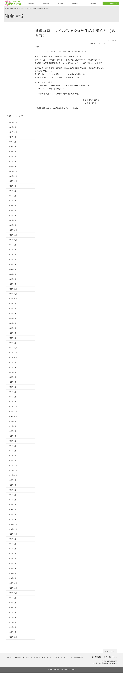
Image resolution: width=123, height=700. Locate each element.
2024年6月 (13, 148)
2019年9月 (13, 437)
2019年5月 (13, 458)
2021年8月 (13, 318)
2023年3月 (13, 220)
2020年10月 (13, 370)
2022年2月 (13, 288)
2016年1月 (13, 659)
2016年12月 (13, 607)
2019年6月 (13, 453)
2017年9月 (13, 561)
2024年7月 (13, 143)
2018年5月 (13, 520)
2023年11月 (13, 179)
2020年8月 (13, 380)
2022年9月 (13, 251)
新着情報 (31, 3)
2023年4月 (13, 215)
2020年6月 (13, 391)
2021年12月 (13, 298)
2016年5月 (13, 644)
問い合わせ (65, 684)
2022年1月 (13, 293)
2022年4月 (13, 277)
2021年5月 (13, 334)
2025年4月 (13, 127)
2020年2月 (13, 411)
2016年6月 (13, 638)
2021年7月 (13, 324)
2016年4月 (13, 649)
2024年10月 (13, 133)
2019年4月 (13, 463)
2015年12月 (13, 664)
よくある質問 (35, 684)
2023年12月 (13, 174)
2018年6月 (13, 515)
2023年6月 (13, 205)
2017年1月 (13, 602)
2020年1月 (13, 416)
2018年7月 (13, 509)
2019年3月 (13, 468)
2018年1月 (13, 540)
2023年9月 (13, 189)
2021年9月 (13, 313)
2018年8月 (13, 504)
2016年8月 (13, 628)
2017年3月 (13, 592)
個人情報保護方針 (77, 684)
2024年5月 (13, 153)
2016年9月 (13, 623)
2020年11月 (13, 365)
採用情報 (60, 3)
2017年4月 (13, 587)
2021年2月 (13, 349)
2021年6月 (13, 329)
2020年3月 (13, 406)
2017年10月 (13, 556)
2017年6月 (13, 577)
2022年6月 (13, 267)
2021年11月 (13, 303)
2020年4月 (13, 401)
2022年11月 (13, 241)
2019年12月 (13, 422)
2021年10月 (13, 308)
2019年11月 (13, 427)
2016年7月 (13, 633)
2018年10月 (13, 494)
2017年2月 (13, 597)
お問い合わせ (112, 3)
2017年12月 (13, 546)
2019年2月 (13, 473)
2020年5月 (13, 396)
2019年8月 (13, 442)
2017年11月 (13, 551)
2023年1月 (13, 231)
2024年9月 (13, 138)
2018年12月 (13, 484)
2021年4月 (13, 339)
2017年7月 (13, 571)
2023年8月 (13, 195)
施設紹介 (46, 3)
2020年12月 (13, 360)
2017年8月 (13, 566)
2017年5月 (13, 582)
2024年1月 (13, 169)
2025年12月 (13, 122)
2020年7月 (13, 386)
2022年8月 (13, 257)
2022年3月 (13, 282)
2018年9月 (13, 499)
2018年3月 (13, 530)
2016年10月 (13, 618)
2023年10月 (13, 184)
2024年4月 (13, 158)
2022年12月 (13, 236)
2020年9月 (13, 375)
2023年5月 (13, 210)
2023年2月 (13, 226)
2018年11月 (13, 489)
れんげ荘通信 (91, 3)
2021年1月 (13, 355)
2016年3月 (13, 654)
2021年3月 (13, 344)
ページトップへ (110, 679)
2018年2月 (13, 535)
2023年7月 (13, 200)
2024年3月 (13, 164)
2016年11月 (13, 613)
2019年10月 (13, 432)
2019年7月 (13, 447)
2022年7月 (13, 262)
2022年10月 (13, 246)
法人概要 (75, 3)
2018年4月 (13, 525)
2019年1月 (13, 478)
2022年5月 (13, 272)
